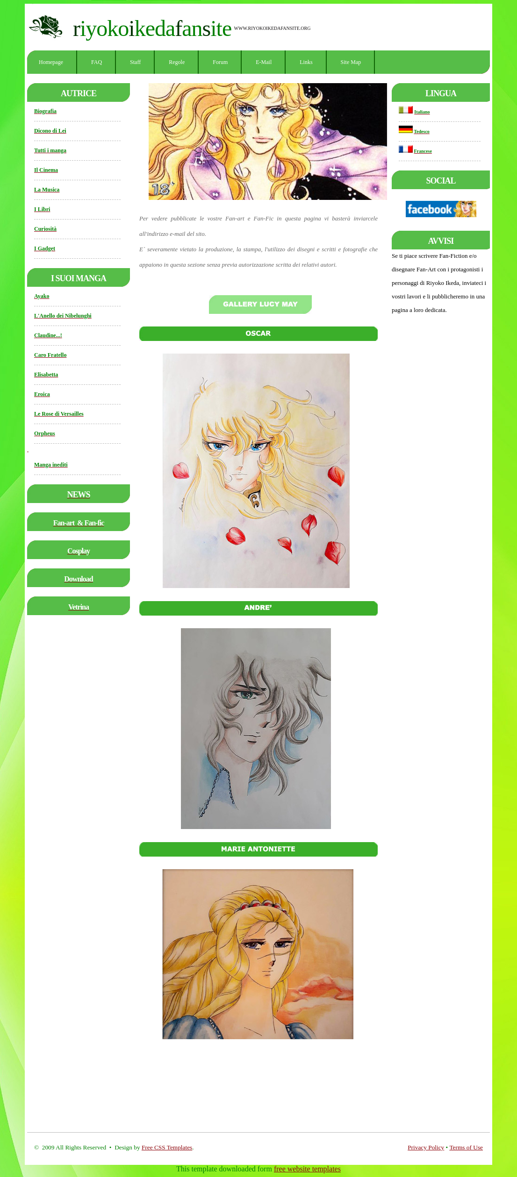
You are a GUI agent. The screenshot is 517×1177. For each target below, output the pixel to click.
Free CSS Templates (167, 1147)
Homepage (51, 62)
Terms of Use (466, 1147)
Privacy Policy (426, 1147)
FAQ (96, 62)
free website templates (307, 1169)
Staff (135, 62)
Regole (177, 62)
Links (306, 62)
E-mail (264, 62)
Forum (220, 62)
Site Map (351, 62)
